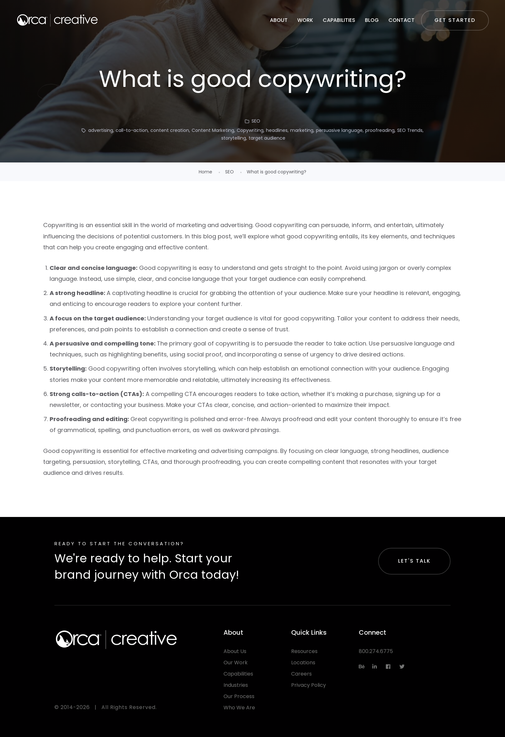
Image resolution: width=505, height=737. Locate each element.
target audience (267, 138)
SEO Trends (410, 130)
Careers (301, 673)
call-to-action (132, 130)
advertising (100, 130)
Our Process (239, 696)
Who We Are (239, 707)
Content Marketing (213, 130)
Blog (372, 20)
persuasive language (339, 130)
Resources (304, 651)
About (279, 20)
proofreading (380, 130)
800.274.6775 (376, 651)
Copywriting (250, 130)
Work (305, 20)
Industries (236, 685)
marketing (301, 130)
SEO (256, 121)
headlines (277, 130)
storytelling (233, 138)
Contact (401, 20)
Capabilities (339, 20)
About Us (235, 651)
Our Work (236, 662)
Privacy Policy (308, 685)
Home (205, 172)
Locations (303, 662)
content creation (169, 130)
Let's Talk (414, 561)
